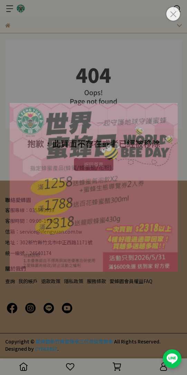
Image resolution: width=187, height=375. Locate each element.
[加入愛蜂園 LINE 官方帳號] (172, 358)
